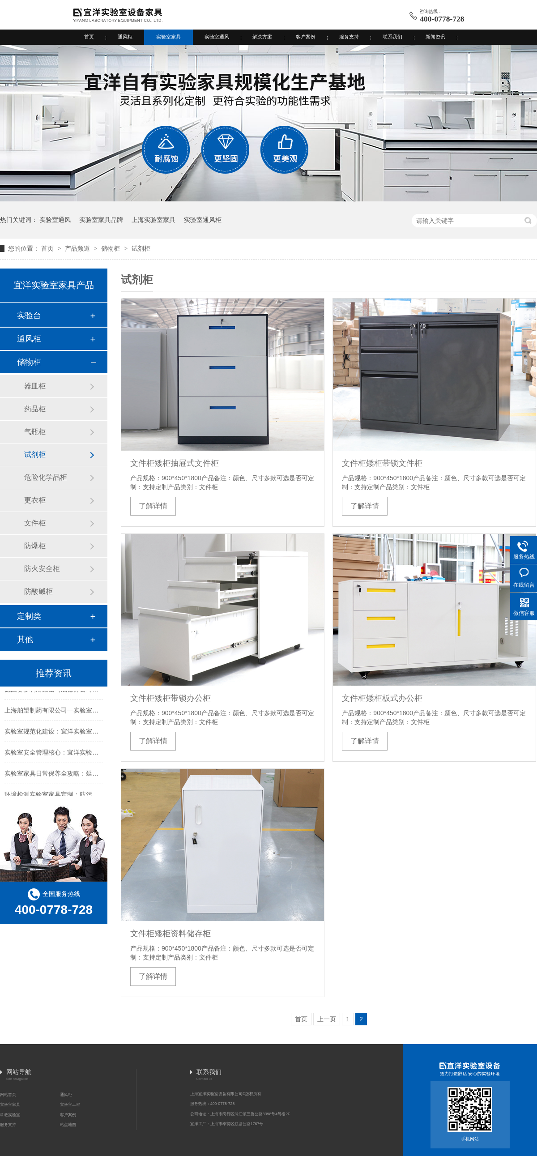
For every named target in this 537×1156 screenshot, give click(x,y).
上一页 (326, 1019)
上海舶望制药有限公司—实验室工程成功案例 (67, 711)
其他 (25, 639)
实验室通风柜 (203, 219)
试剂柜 (141, 248)
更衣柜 (35, 500)
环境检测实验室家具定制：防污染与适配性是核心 (73, 795)
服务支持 (349, 36)
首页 (89, 36)
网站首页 (8, 1094)
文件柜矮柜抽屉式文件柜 (174, 463)
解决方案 (262, 36)
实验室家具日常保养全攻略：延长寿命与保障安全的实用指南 (89, 774)
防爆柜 (35, 546)
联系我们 (392, 36)
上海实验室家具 (153, 219)
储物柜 (111, 248)
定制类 (29, 616)
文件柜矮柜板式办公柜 (382, 698)
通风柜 (125, 36)
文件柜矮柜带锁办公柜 (170, 698)
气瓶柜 (35, 431)
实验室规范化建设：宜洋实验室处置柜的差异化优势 (76, 732)
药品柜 (35, 409)
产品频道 (78, 248)
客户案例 (305, 36)
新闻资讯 (435, 36)
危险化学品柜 (45, 477)
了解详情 (153, 506)
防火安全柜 (42, 568)
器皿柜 (35, 386)
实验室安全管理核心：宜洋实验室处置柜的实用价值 (76, 753)
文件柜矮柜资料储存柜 (170, 933)
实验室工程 (70, 1104)
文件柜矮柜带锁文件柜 (382, 463)
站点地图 (68, 1124)
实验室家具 (168, 36)
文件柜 (35, 523)
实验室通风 (217, 36)
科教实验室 (10, 1115)
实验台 (29, 315)
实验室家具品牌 (101, 219)
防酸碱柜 (38, 591)
